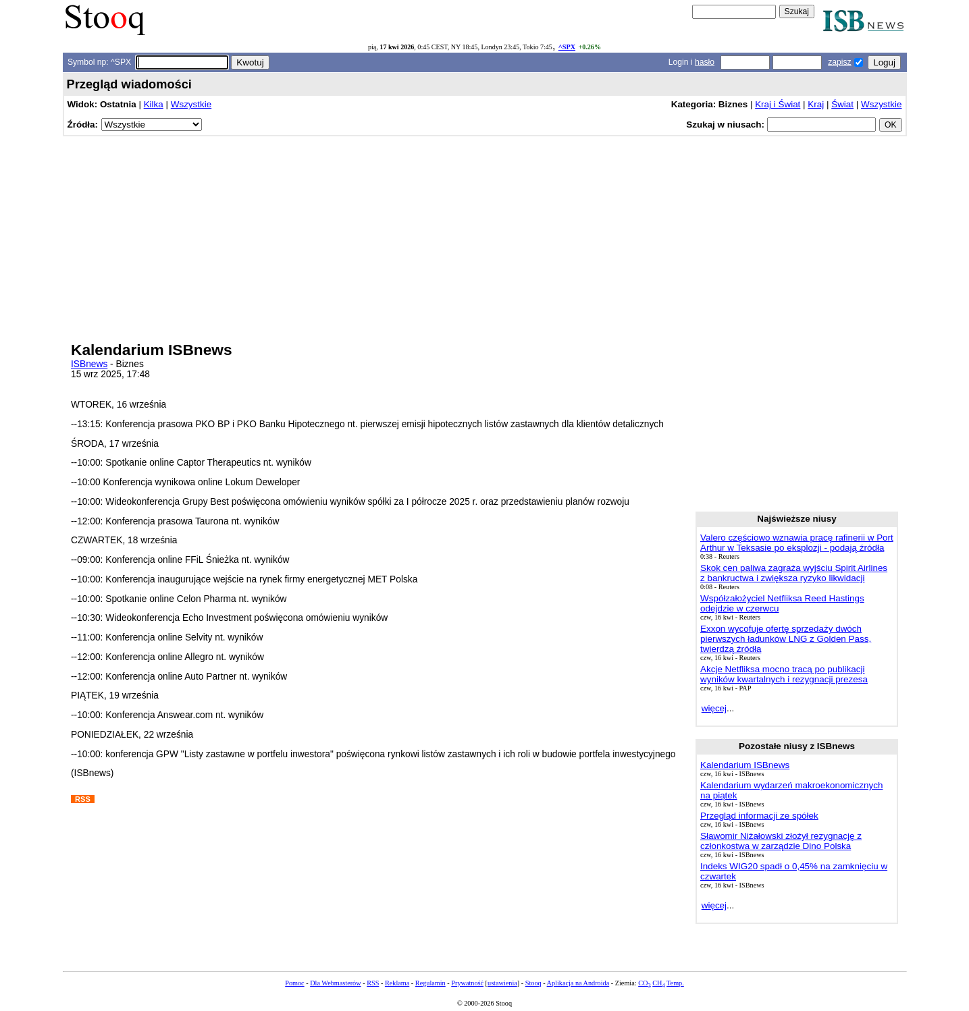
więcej (714, 708)
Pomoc (294, 983)
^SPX (566, 47)
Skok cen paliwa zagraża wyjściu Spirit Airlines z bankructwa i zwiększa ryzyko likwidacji (793, 573)
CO (644, 983)
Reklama (397, 983)
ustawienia (502, 983)
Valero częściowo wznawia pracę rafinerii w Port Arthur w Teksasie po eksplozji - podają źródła (796, 542)
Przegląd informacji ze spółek (759, 816)
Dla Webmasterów (335, 983)
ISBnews (89, 364)
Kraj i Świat (777, 104)
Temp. (675, 983)
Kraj (816, 104)
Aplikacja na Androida (578, 983)
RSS (373, 983)
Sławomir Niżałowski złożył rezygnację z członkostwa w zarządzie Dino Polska (781, 841)
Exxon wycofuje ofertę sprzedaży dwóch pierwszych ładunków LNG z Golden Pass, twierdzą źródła (785, 639)
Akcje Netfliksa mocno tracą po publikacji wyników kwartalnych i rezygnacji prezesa (784, 674)
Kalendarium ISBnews (744, 765)
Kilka (153, 104)
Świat (842, 104)
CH (658, 983)
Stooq (533, 983)
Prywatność (467, 983)
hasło (704, 62)
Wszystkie (191, 104)
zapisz (839, 62)
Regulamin (430, 983)
